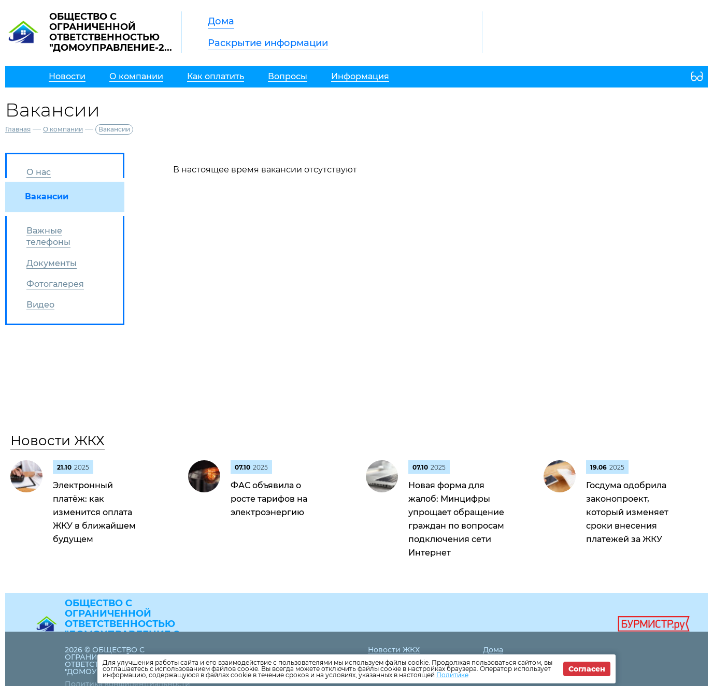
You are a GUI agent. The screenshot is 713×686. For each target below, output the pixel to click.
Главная (18, 129)
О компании (63, 129)
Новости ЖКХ (57, 440)
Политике (452, 675)
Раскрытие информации (268, 43)
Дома (221, 21)
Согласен (586, 669)
